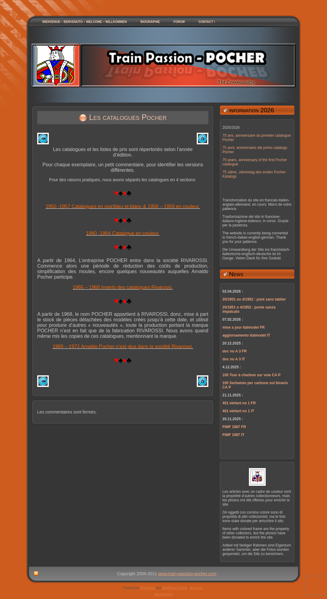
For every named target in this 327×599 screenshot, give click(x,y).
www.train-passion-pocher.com (187, 573)
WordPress (147, 588)
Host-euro (196, 588)
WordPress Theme (174, 588)
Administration (163, 594)
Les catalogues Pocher (128, 117)
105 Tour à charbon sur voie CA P (251, 375)
